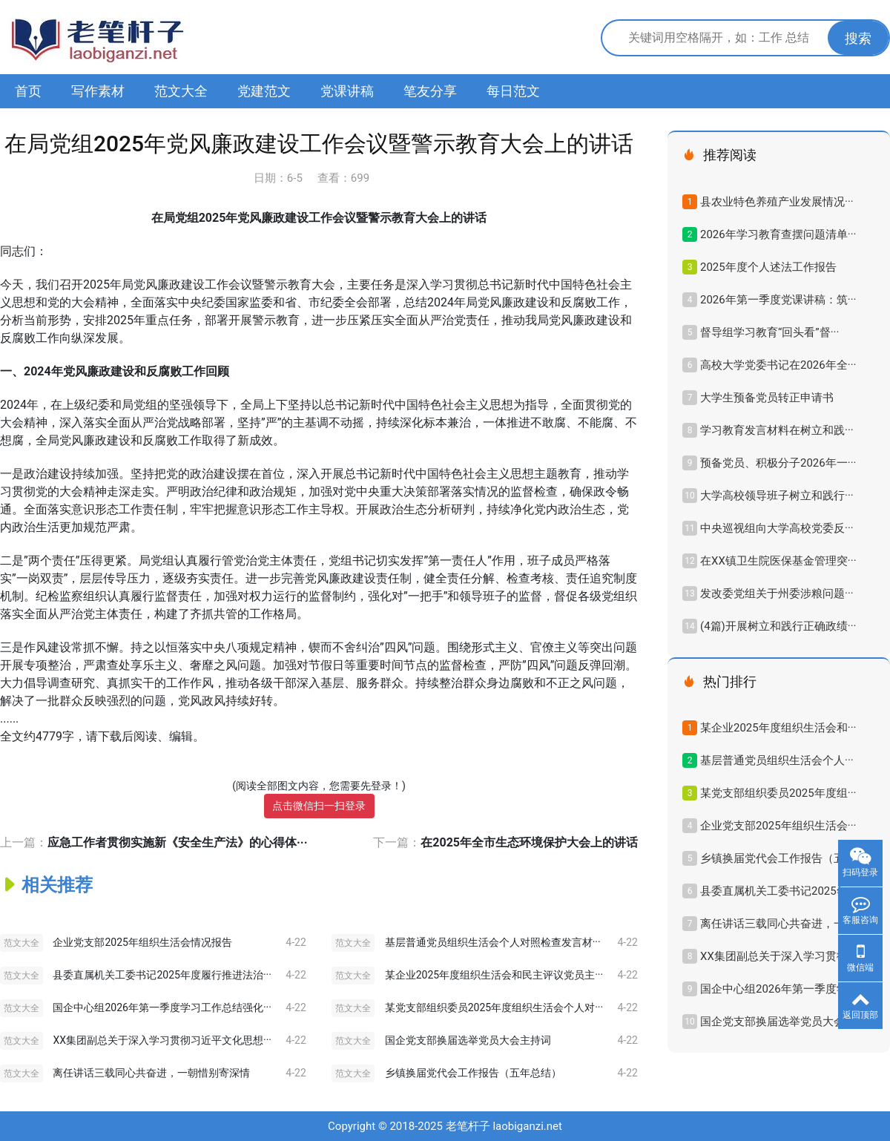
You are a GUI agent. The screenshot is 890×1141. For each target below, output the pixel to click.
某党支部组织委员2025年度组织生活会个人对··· (494, 1007)
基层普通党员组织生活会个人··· (777, 760)
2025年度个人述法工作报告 (768, 267)
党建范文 (264, 91)
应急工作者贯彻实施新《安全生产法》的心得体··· (177, 842)
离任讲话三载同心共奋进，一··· (777, 923)
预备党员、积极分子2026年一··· (778, 463)
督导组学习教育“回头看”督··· (769, 332)
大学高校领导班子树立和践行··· (777, 495)
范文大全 (181, 91)
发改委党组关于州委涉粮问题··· (777, 593)
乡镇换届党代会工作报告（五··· (777, 858)
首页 (28, 91)
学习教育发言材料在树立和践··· (777, 430)
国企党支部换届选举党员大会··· (777, 1021)
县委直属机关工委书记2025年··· (778, 891)
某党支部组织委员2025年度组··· (778, 793)
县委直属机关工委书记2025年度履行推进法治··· (162, 975)
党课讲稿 (347, 91)
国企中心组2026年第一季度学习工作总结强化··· (162, 1007)
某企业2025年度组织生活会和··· (778, 727)
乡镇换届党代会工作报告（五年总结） (473, 1073)
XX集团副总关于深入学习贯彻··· (778, 956)
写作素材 (98, 91)
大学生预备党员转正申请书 (767, 397)
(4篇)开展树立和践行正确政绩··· (778, 626)
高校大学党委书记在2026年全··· (778, 365)
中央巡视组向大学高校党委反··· (777, 528)
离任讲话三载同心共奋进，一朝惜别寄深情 (151, 1073)
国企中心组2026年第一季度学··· (778, 989)
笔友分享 (430, 91)
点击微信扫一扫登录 (319, 806)
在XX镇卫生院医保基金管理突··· (778, 561)
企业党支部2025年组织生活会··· (778, 825)
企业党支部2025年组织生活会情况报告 (142, 942)
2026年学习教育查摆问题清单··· (778, 234)
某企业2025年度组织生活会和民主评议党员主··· (494, 975)
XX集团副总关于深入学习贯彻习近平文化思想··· (162, 1040)
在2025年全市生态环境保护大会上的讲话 (529, 842)
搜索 (858, 38)
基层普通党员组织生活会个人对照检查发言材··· (493, 942)
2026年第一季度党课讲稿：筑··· (778, 299)
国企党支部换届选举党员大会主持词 (468, 1040)
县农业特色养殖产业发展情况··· (777, 201)
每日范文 (513, 91)
